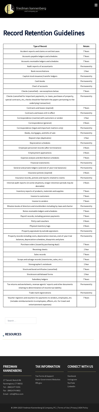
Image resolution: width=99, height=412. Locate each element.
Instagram (72, 379)
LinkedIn (71, 386)
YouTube (71, 383)
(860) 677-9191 (13, 387)
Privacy (74, 407)
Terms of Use (63, 407)
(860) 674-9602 (13, 390)
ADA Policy (83, 407)
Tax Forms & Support (44, 376)
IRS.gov (38, 383)
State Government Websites (47, 379)
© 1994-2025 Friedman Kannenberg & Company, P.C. (33, 407)
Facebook (72, 376)
